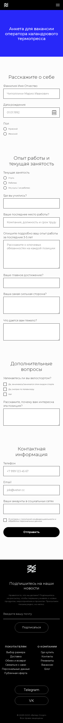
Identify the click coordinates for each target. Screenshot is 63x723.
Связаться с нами (15, 664)
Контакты (47, 656)
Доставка (16, 656)
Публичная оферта (15, 673)
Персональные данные (16, 668)
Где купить (47, 652)
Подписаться (31, 627)
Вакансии (47, 664)
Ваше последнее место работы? (26, 214)
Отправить (31, 532)
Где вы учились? (15, 195)
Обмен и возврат (15, 660)
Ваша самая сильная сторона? (25, 294)
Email (7, 482)
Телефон (9, 463)
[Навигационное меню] (58, 5)
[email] (31, 614)
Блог (47, 668)
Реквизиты (47, 660)
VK (31, 701)
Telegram (31, 690)
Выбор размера (15, 652)
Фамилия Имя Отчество (20, 86)
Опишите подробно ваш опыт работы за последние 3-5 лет (30, 235)
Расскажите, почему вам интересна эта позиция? (28, 403)
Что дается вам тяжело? (20, 320)
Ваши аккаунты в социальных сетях (28, 501)
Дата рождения (14, 104)
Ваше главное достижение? (23, 275)
